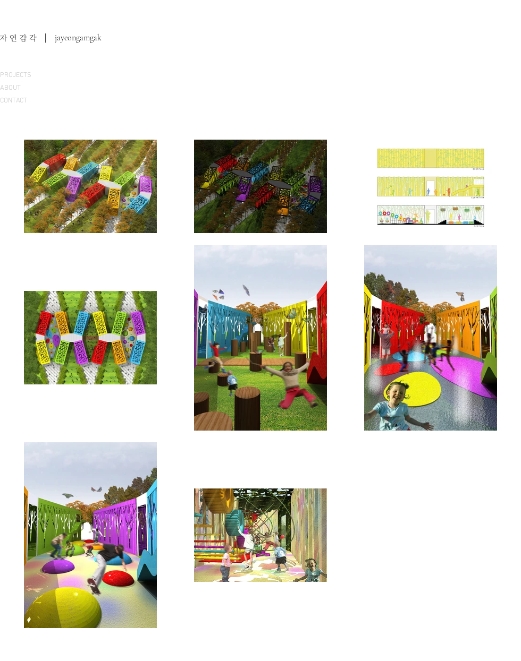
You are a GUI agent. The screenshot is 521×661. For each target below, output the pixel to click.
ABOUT (10, 88)
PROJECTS (15, 75)
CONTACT (13, 101)
